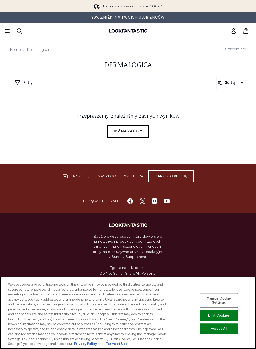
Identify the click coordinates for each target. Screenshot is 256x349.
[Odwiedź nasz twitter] (142, 201)
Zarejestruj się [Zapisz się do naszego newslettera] (171, 176)
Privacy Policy (85, 344)
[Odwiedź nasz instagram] (154, 201)
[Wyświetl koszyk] (246, 31)
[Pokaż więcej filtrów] (23, 83)
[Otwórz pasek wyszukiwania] (19, 31)
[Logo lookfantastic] (128, 31)
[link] (234, 31)
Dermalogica (128, 65)
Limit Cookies (219, 316)
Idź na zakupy (128, 131)
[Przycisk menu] (6, 31)
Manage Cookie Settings (219, 300)
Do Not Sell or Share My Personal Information (128, 276)
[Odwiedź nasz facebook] (130, 201)
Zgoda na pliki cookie (128, 268)
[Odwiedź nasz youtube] (167, 201)
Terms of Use (117, 344)
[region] (128, 313)
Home (15, 49)
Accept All (219, 328)
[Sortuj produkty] (231, 83)
